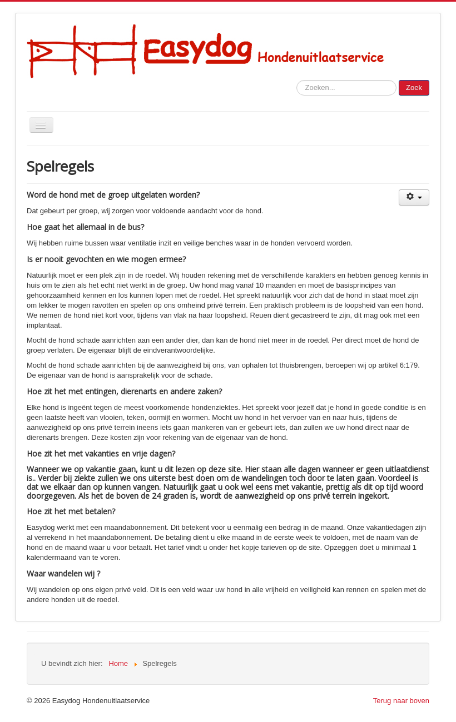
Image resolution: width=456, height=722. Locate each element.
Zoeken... (296, 80)
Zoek (414, 87)
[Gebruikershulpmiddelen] (414, 197)
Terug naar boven (401, 700)
